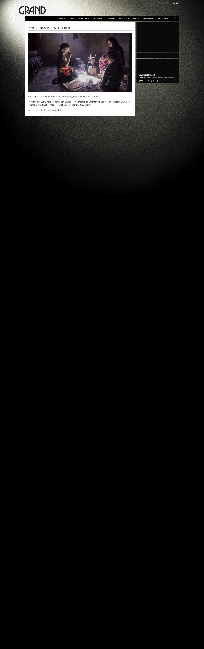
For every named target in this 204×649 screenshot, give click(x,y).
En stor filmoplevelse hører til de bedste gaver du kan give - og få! (156, 79)
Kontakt (175, 3)
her (61, 110)
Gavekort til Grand (147, 75)
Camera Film (163, 3)
